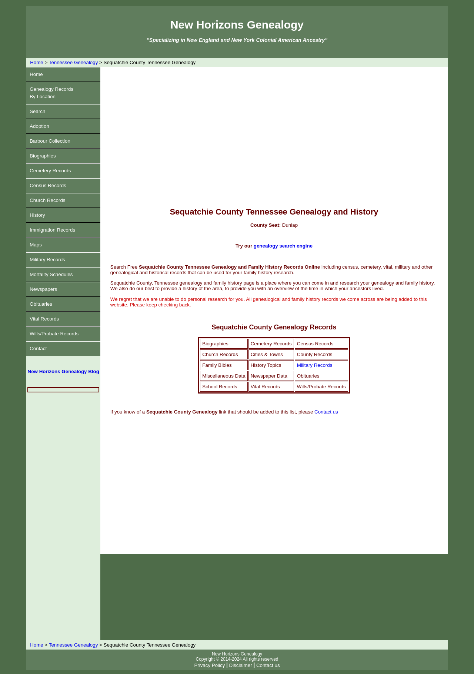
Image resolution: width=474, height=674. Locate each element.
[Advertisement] (63, 516)
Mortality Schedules (51, 274)
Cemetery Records (50, 170)
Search (37, 111)
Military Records (47, 259)
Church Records (47, 200)
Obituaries (41, 304)
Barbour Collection (50, 141)
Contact (38, 348)
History (37, 215)
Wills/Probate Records (54, 333)
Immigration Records (52, 230)
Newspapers (43, 289)
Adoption (39, 126)
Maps (36, 245)
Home (36, 62)
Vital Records (44, 319)
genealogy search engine (283, 246)
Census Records (48, 185)
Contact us (326, 412)
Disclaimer (240, 665)
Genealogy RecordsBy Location (51, 92)
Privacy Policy (209, 665)
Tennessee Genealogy (73, 62)
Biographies (43, 156)
